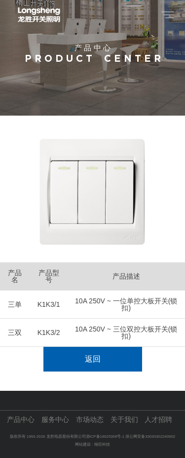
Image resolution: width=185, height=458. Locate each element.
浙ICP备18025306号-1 (106, 436)
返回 (93, 359)
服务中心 (55, 419)
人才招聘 (158, 419)
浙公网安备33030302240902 (150, 436)
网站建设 (83, 444)
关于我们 (124, 419)
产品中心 (21, 419)
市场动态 (90, 419)
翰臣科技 (102, 444)
